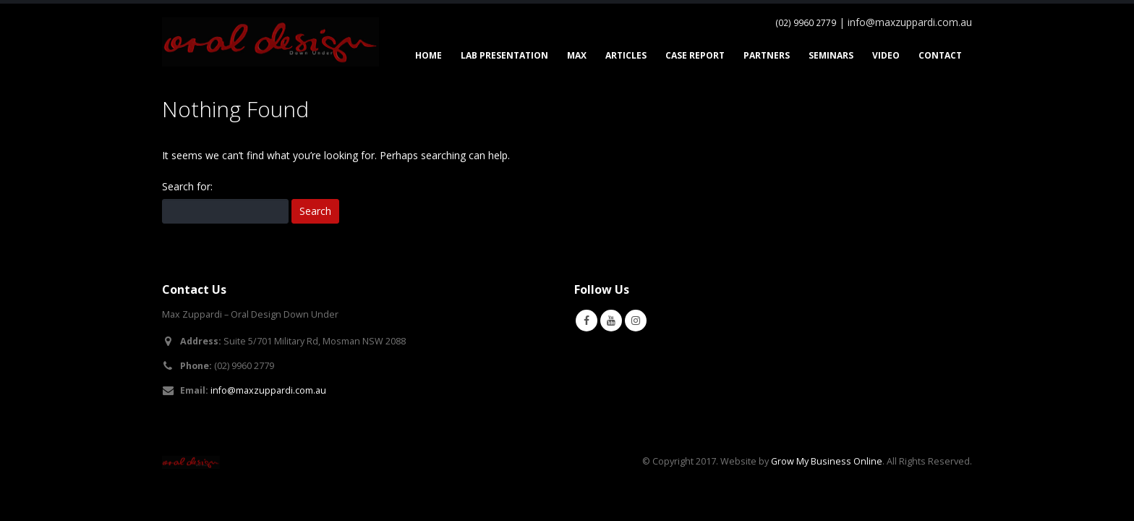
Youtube (611, 320)
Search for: (187, 186)
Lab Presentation (504, 55)
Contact (940, 55)
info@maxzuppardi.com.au (268, 390)
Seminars (831, 55)
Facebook (586, 320)
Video (886, 55)
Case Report (695, 55)
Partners (766, 55)
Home (428, 55)
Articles (626, 55)
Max (577, 55)
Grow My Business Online (826, 461)
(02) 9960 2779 (805, 23)
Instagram (636, 320)
